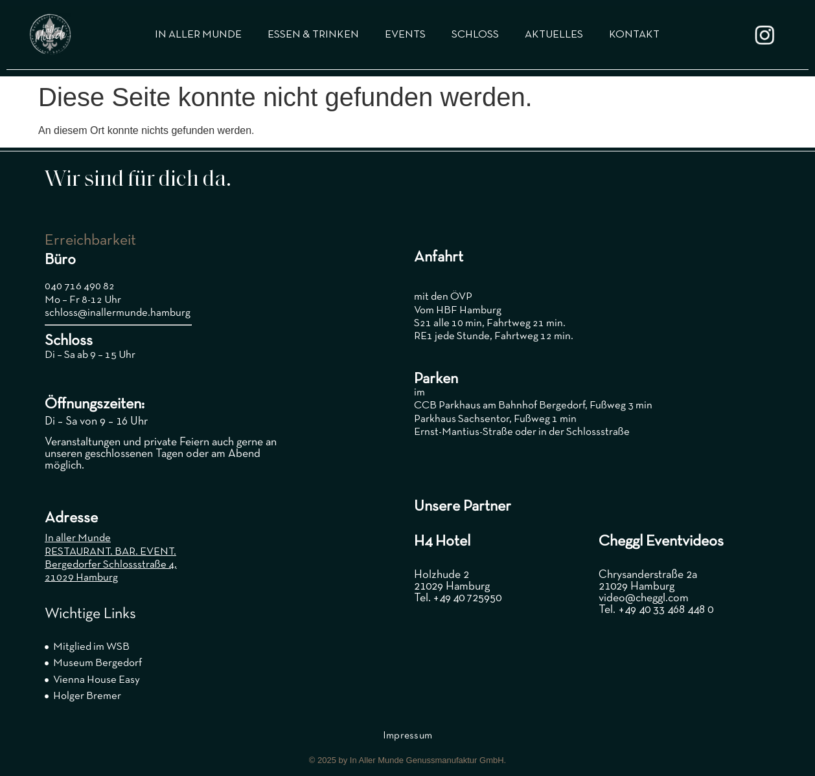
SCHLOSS (475, 34)
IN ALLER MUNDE (198, 34)
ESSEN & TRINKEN (313, 34)
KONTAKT (634, 34)
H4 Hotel (442, 542)
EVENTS (405, 34)
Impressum (408, 735)
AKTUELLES (554, 34)
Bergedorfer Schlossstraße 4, (111, 565)
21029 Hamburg (81, 577)
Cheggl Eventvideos (661, 542)
